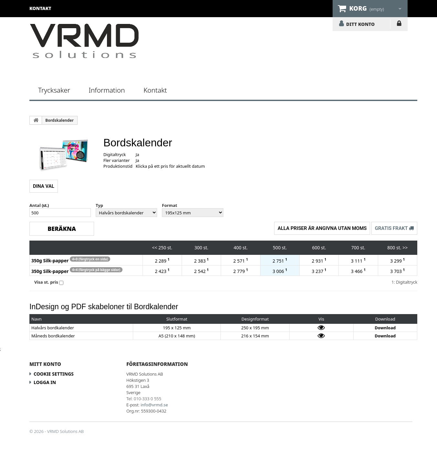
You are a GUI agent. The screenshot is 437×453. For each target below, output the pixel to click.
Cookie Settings (54, 374)
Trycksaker (54, 90)
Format (169, 205)
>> (405, 247)
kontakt (40, 8)
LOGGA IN (399, 24)
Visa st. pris (46, 282)
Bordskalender (59, 120)
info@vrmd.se (154, 405)
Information (107, 90)
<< (154, 247)
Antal (35, 205)
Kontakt (155, 90)
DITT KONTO (360, 24)
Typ (99, 205)
